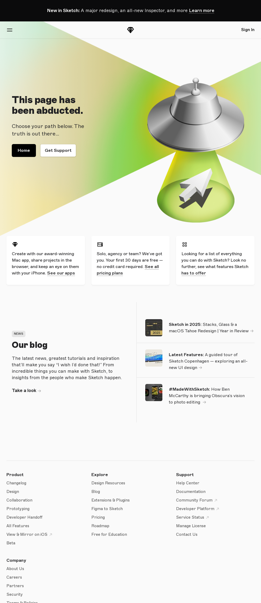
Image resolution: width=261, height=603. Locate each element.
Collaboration (19, 500)
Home (24, 150)
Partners (15, 586)
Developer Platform (198, 509)
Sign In (248, 30)
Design (12, 492)
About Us (15, 569)
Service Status (193, 517)
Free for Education (109, 535)
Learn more (201, 10)
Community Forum (197, 500)
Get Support (58, 150)
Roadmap (100, 526)
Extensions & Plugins (110, 500)
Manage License (191, 526)
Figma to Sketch (107, 509)
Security (14, 595)
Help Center (187, 483)
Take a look (24, 390)
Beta (10, 543)
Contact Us (186, 535)
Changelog (16, 483)
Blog (95, 492)
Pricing (98, 517)
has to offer (193, 273)
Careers (14, 577)
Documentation (191, 492)
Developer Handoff (24, 517)
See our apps (61, 273)
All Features (17, 526)
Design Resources (108, 483)
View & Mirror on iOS (30, 535)
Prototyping (17, 509)
